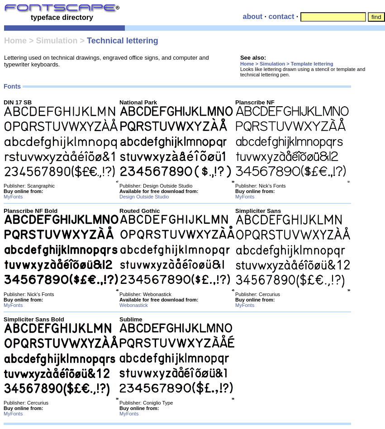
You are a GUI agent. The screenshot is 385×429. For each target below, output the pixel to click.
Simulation (56, 40)
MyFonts (13, 196)
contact (281, 16)
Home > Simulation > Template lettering (286, 63)
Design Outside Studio (144, 196)
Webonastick (133, 305)
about (252, 16)
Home (15, 40)
